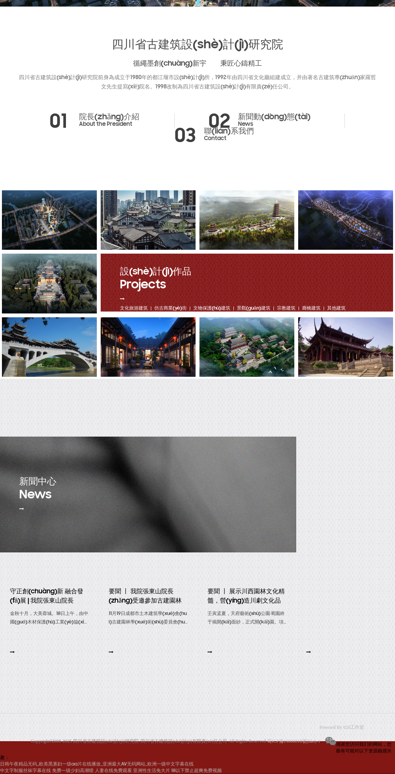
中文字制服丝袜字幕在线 (25, 770)
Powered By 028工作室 (341, 727)
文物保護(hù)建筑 (211, 308)
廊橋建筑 (311, 308)
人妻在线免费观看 (113, 770)
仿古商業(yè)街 (170, 308)
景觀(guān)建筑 (253, 308)
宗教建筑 (286, 308)
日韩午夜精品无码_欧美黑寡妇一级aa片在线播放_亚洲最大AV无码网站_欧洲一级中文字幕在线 (97, 764)
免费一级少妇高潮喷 (73, 770)
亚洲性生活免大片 (151, 770)
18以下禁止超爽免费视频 (196, 770)
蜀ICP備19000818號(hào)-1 (293, 741)
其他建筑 (336, 308)
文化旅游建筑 (134, 308)
